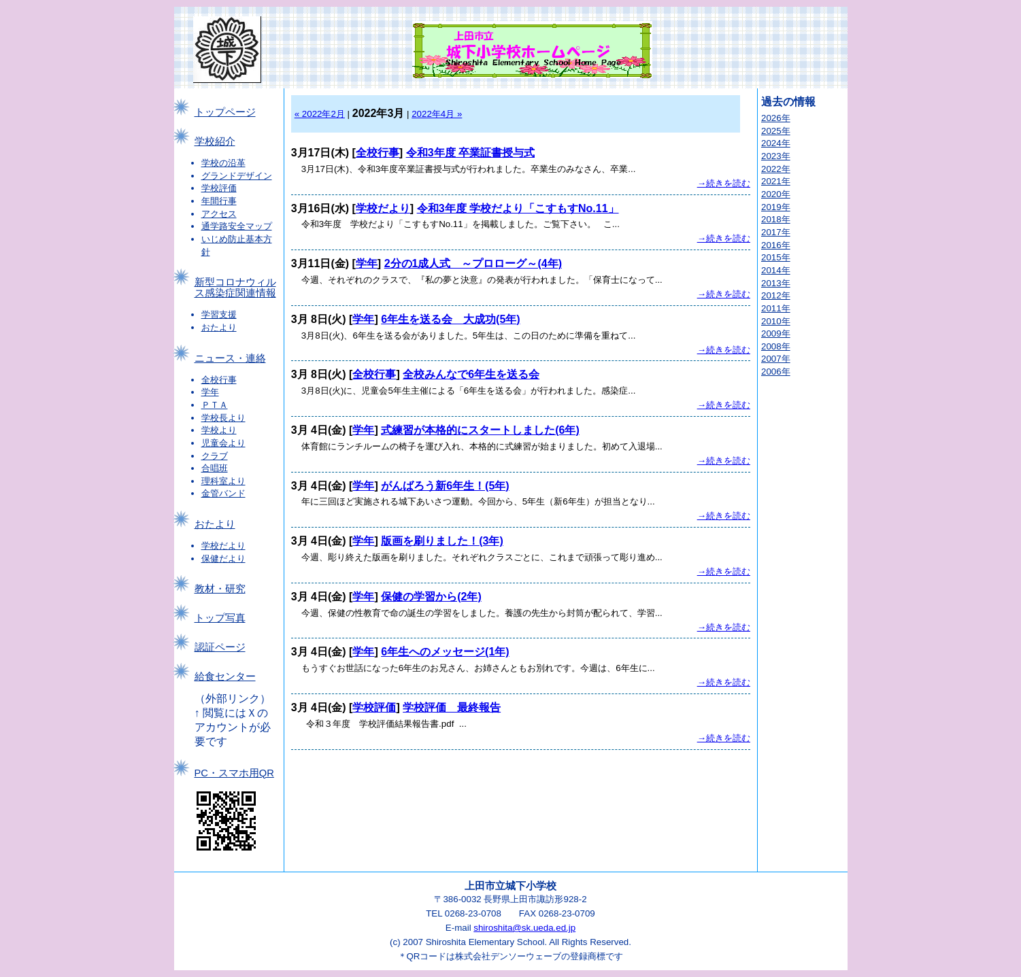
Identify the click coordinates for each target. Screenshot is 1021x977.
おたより (219, 327)
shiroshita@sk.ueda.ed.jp (524, 928)
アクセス (219, 214)
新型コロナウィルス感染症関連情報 (235, 287)
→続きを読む (723, 183)
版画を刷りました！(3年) (442, 541)
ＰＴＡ (214, 405)
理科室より (223, 481)
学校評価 (219, 188)
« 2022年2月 (320, 114)
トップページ (225, 112)
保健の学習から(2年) (431, 596)
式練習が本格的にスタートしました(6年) (480, 430)
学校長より (223, 418)
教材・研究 (220, 588)
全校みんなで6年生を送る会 (471, 374)
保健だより (223, 558)
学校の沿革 (223, 163)
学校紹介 (215, 141)
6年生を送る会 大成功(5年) (450, 319)
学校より (219, 430)
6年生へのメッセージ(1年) (445, 651)
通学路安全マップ (236, 226)
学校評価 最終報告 (452, 707)
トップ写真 (220, 618)
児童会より (223, 443)
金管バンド (223, 493)
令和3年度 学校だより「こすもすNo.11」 (518, 208)
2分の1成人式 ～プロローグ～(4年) (473, 263)
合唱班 (214, 468)
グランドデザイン (236, 176)
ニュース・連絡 (230, 358)
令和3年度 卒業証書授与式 (470, 152)
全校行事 (219, 380)
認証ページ (220, 647)
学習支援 (219, 314)
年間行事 (219, 201)
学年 (210, 392)
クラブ (214, 456)
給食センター (225, 676)
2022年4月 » (437, 114)
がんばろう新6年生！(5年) (445, 486)
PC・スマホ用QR (234, 773)
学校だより (223, 546)
